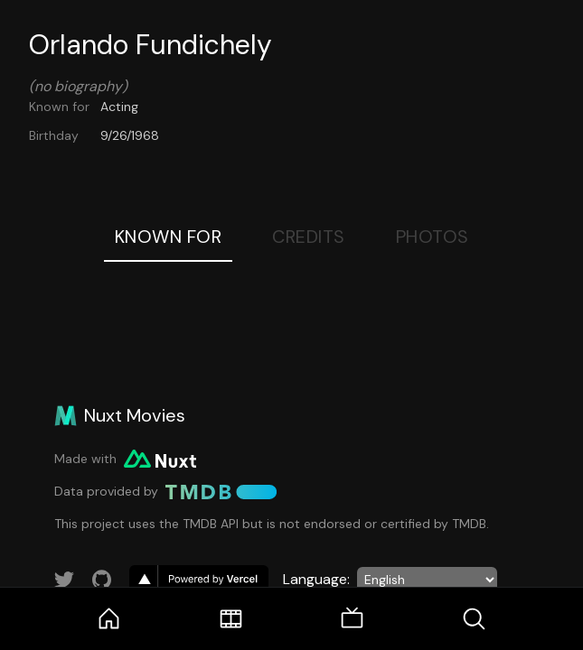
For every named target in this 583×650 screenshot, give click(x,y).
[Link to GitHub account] (102, 580)
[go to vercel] (198, 579)
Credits (308, 236)
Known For (168, 236)
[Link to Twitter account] (64, 580)
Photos (432, 236)
